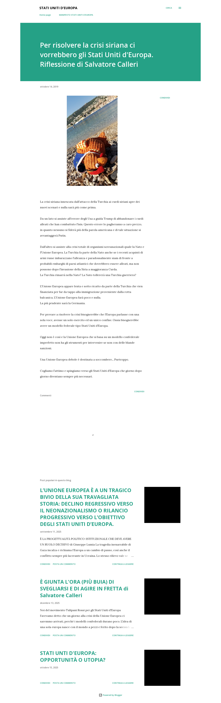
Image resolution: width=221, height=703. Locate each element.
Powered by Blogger (110, 695)
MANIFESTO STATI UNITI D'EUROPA (76, 15)
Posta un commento (64, 564)
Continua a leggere (123, 564)
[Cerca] (169, 8)
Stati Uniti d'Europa (58, 7)
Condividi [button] (165, 97)
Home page (45, 15)
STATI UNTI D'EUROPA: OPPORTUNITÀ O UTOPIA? (72, 656)
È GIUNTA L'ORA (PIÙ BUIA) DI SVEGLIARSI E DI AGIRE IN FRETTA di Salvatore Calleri (84, 588)
